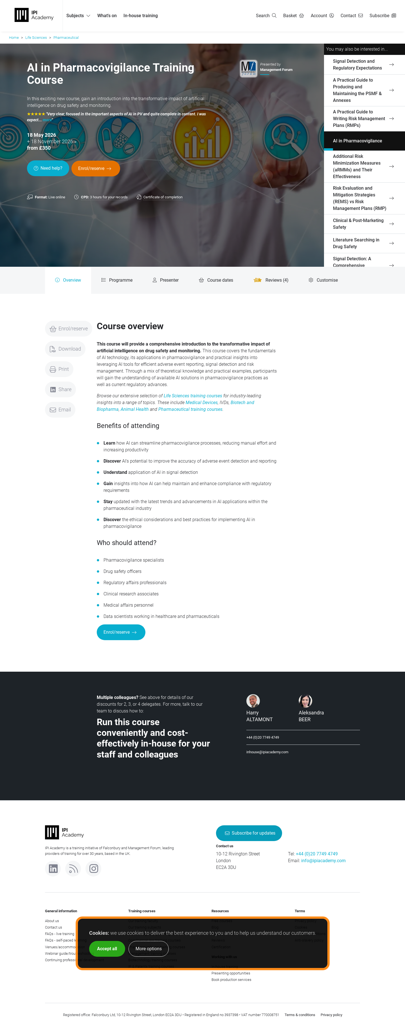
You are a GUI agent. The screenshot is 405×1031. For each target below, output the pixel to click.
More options (149, 948)
